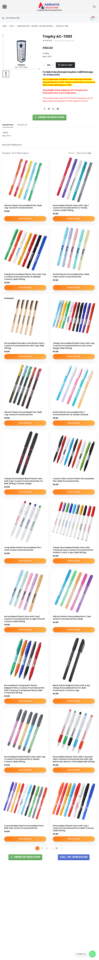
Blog (36, 893)
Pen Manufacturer (9, 921)
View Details (25, 218)
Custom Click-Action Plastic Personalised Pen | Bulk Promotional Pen (73, 479)
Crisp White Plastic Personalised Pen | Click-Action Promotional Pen (22, 548)
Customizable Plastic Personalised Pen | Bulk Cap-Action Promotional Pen (24, 827)
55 (57, 848)
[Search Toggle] (94, 6)
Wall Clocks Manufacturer (12, 928)
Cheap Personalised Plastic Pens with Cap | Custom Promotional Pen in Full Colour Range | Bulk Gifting (74, 345)
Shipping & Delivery (74, 893)
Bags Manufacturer (9, 925)
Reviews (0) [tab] (22, 125)
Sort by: (71, 153)
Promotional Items (41, 891)
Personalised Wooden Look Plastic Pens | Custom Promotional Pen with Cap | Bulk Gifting (24, 345)
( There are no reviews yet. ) (64, 41)
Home (37, 881)
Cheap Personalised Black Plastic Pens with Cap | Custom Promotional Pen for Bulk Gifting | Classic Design (23, 481)
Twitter (49, 109)
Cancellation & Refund (75, 890)
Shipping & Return (73, 884)
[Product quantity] (48, 65)
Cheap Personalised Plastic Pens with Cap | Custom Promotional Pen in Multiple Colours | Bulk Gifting (25, 277)
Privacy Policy (72, 887)
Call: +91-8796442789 (74, 857)
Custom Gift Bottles (9, 930)
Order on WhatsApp (49, 117)
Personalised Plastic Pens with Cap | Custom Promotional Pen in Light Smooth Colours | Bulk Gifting (24, 619)
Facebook (44, 109)
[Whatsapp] (92, 954)
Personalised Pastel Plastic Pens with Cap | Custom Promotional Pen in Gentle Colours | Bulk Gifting (24, 759)
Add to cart (67, 65)
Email (58, 109)
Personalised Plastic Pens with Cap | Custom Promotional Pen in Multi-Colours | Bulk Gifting (73, 828)
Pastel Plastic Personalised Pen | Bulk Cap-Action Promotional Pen (71, 275)
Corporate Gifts (40, 888)
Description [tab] (7, 125)
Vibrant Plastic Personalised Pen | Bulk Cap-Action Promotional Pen (23, 206)
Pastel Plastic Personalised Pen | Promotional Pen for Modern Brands (70, 413)
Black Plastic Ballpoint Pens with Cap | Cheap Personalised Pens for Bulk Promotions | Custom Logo (71, 688)
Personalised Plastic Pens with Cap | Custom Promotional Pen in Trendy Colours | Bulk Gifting (70, 208)
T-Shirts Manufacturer (10, 918)
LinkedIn (53, 109)
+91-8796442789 (12, 18)
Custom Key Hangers (10, 933)
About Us (38, 884)
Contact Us (39, 896)
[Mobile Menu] (4, 7)
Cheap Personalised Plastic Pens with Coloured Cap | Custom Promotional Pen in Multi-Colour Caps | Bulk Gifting (73, 550)
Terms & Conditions (74, 881)
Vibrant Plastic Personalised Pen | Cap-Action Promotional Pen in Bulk (72, 617)
